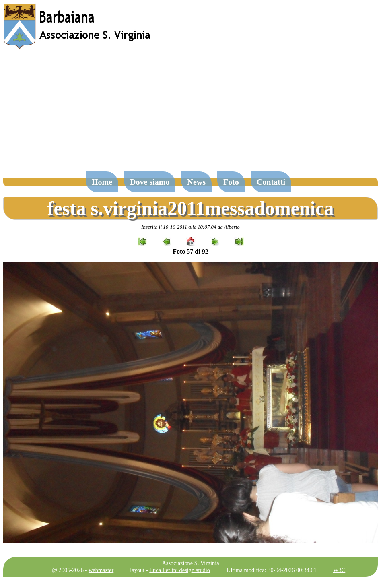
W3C (339, 570)
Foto (231, 182)
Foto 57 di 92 (190, 251)
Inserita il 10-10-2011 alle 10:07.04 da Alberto (190, 227)
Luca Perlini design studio (179, 570)
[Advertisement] (190, 114)
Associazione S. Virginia (190, 563)
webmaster (101, 570)
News (196, 182)
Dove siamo (149, 182)
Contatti (271, 182)
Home (102, 182)
